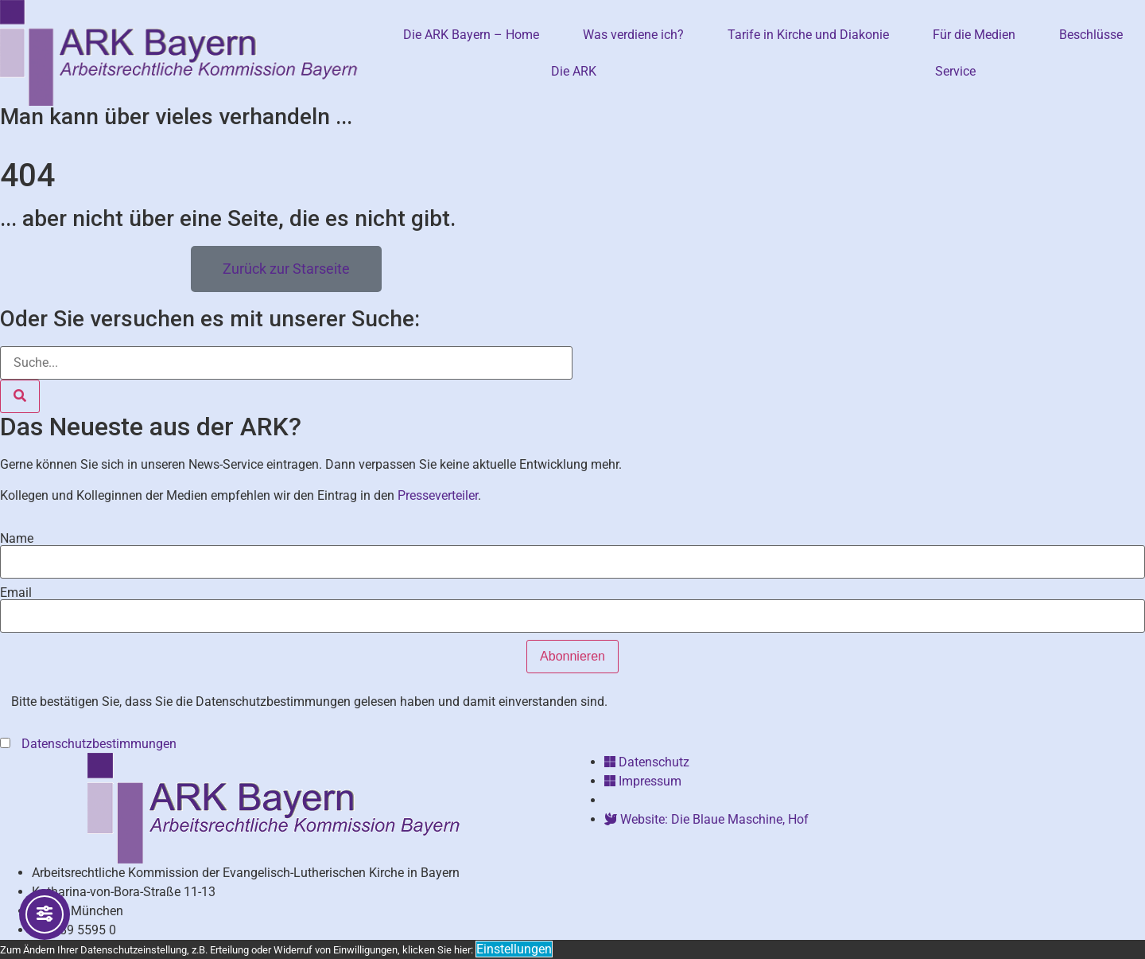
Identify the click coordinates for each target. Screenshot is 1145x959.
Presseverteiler (438, 495)
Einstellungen (514, 949)
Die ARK (573, 71)
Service (955, 71)
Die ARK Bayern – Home (471, 34)
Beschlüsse (1091, 34)
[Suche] (20, 396)
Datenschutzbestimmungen (100, 743)
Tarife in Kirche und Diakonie (808, 34)
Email (16, 593)
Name (16, 538)
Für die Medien (974, 34)
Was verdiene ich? (633, 34)
